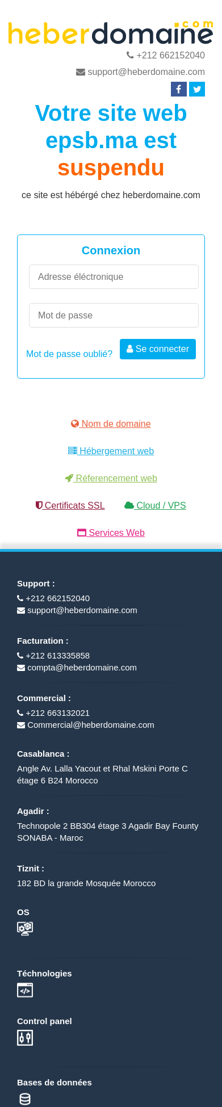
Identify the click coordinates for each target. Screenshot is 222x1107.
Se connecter (158, 349)
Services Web (111, 533)
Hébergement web (111, 451)
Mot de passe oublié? (69, 354)
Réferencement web (111, 478)
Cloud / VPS (155, 505)
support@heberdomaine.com (140, 72)
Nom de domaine (110, 424)
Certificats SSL (70, 505)
